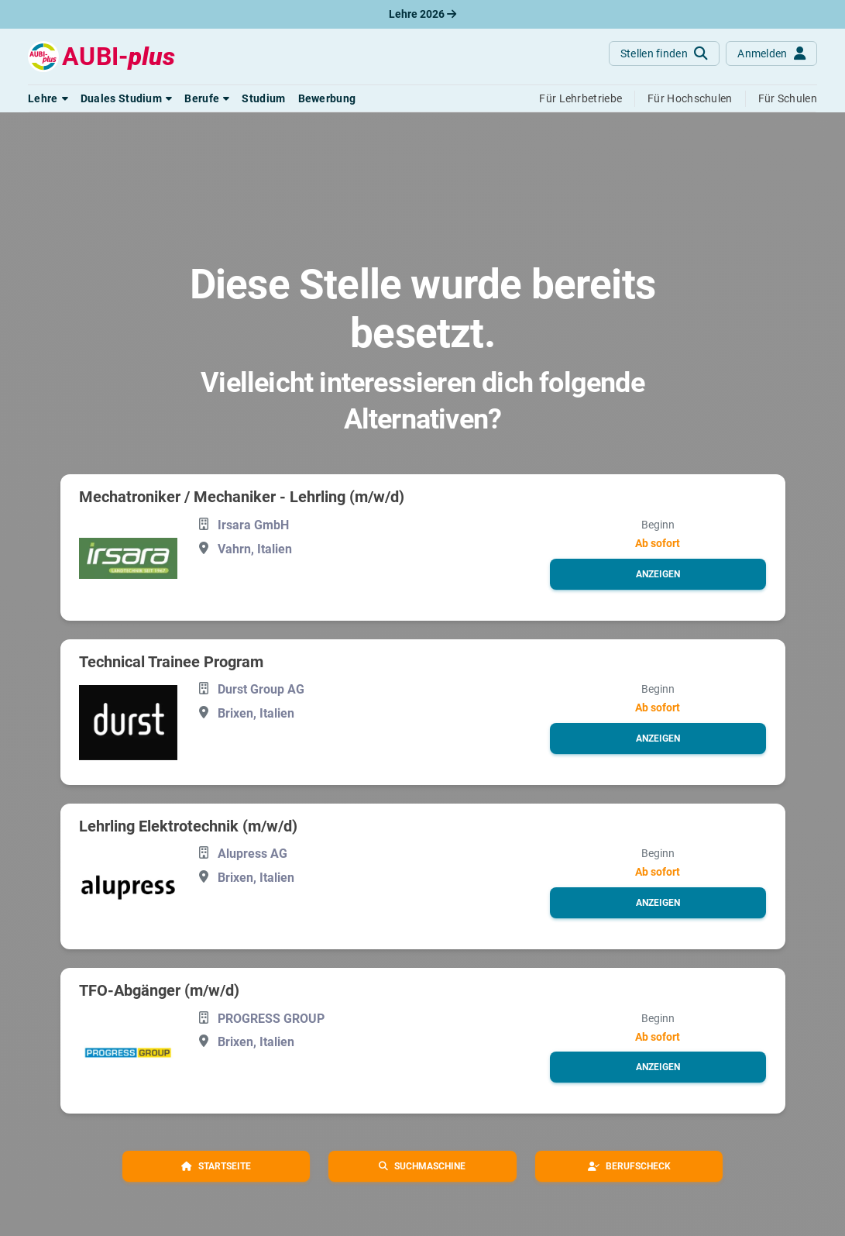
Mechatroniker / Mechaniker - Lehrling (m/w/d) (241, 496)
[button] (48, 98)
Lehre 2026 (422, 14)
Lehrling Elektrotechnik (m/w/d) (188, 826)
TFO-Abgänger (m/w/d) (159, 990)
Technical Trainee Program (171, 661)
